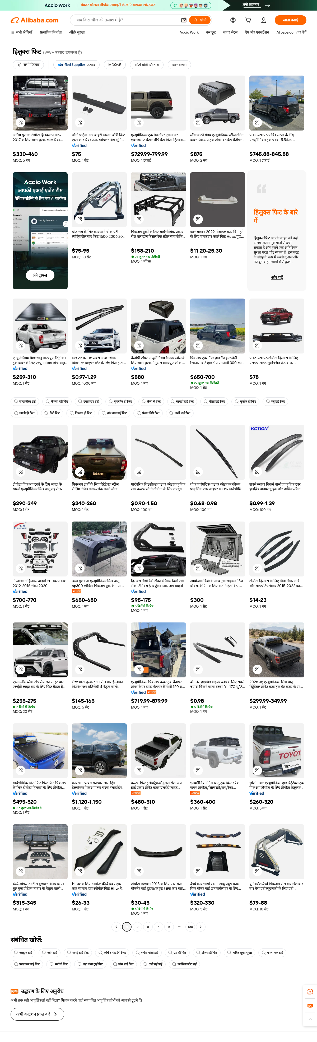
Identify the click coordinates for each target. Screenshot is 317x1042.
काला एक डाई (272, 953)
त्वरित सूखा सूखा (239, 953)
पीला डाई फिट (214, 401)
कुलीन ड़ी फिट (245, 401)
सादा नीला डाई (25, 401)
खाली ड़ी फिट (24, 413)
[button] (184, 20)
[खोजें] (200, 20)
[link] (310, 992)
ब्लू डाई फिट (275, 401)
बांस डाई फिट (123, 964)
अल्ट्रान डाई (23, 953)
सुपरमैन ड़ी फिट (120, 401)
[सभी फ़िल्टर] (28, 64)
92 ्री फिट (177, 953)
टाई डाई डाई (152, 964)
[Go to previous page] (116, 927)
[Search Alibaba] (126, 20)
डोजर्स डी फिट (206, 953)
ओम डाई (49, 953)
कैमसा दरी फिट (57, 401)
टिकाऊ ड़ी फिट (81, 413)
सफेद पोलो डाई (147, 953)
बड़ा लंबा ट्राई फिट (90, 964)
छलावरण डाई (88, 401)
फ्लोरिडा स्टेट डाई (184, 964)
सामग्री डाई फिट (182, 401)
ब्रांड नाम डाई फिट (114, 413)
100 (190, 927)
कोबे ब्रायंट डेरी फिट (112, 953)
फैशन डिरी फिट (148, 413)
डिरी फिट (52, 413)
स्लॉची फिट (59, 964)
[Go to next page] (201, 927)
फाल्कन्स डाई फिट (27, 964)
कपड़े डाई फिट (77, 953)
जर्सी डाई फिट (179, 413)
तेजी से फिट (151, 401)
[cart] (249, 21)
